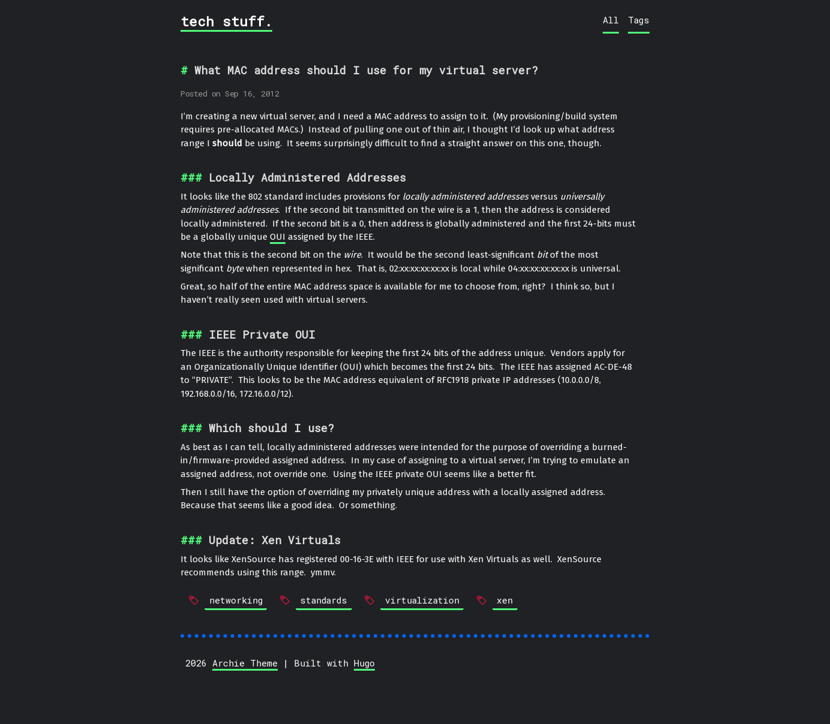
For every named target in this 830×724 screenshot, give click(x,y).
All (611, 20)
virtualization (422, 600)
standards (323, 600)
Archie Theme (245, 663)
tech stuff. (226, 21)
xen (505, 600)
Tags (638, 20)
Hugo (364, 663)
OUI (277, 236)
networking (236, 600)
